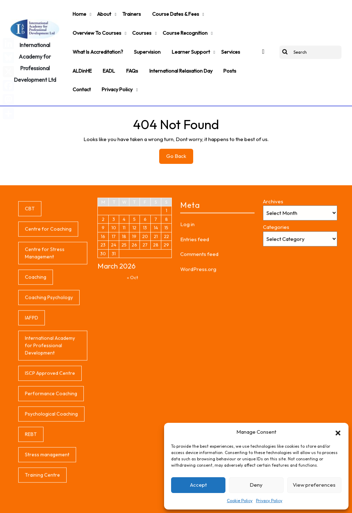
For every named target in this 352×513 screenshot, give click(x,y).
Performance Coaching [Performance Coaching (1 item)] (51, 451)
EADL (105, 55)
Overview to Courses (96, 26)
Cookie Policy (239, 500)
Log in (187, 281)
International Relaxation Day (171, 55)
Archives (273, 258)
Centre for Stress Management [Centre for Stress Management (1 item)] (45, 310)
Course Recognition (178, 26)
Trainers (124, 12)
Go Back (179, 135)
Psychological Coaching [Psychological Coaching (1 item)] (51, 471)
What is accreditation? (97, 41)
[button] (337, 431)
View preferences (314, 484)
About (100, 12)
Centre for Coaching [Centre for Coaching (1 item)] (48, 286)
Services (220, 41)
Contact (81, 69)
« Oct (132, 335)
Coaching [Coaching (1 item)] (35, 334)
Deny (256, 484)
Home (78, 12)
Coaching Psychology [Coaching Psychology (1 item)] (49, 355)
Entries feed (194, 296)
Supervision (144, 41)
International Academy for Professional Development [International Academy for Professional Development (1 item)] (50, 402)
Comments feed (199, 311)
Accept (198, 484)
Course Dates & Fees (166, 12)
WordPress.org (198, 326)
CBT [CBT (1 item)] (30, 266)
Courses (137, 26)
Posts (218, 55)
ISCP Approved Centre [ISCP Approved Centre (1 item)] (50, 430)
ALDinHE (81, 55)
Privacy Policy (269, 500)
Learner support (183, 41)
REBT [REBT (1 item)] (31, 491)
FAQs (125, 55)
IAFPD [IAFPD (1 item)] (31, 375)
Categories (276, 284)
